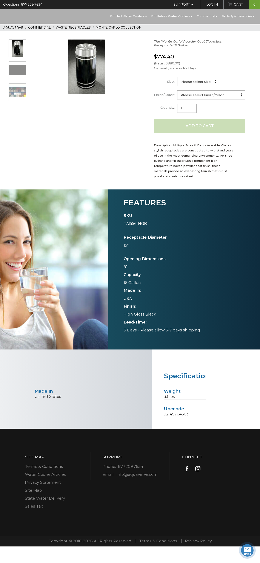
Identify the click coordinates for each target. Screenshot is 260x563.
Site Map (33, 490)
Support (183, 4)
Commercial (207, 16)
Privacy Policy (198, 541)
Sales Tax (34, 506)
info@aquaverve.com (137, 474)
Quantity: (167, 107)
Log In (212, 4)
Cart (247, 4)
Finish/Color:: (164, 95)
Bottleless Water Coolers (171, 16)
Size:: (171, 81)
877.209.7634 (130, 466)
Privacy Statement (43, 482)
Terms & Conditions (44, 466)
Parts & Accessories (238, 16)
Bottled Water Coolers (128, 16)
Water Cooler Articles (45, 474)
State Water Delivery (45, 498)
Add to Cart (200, 126)
